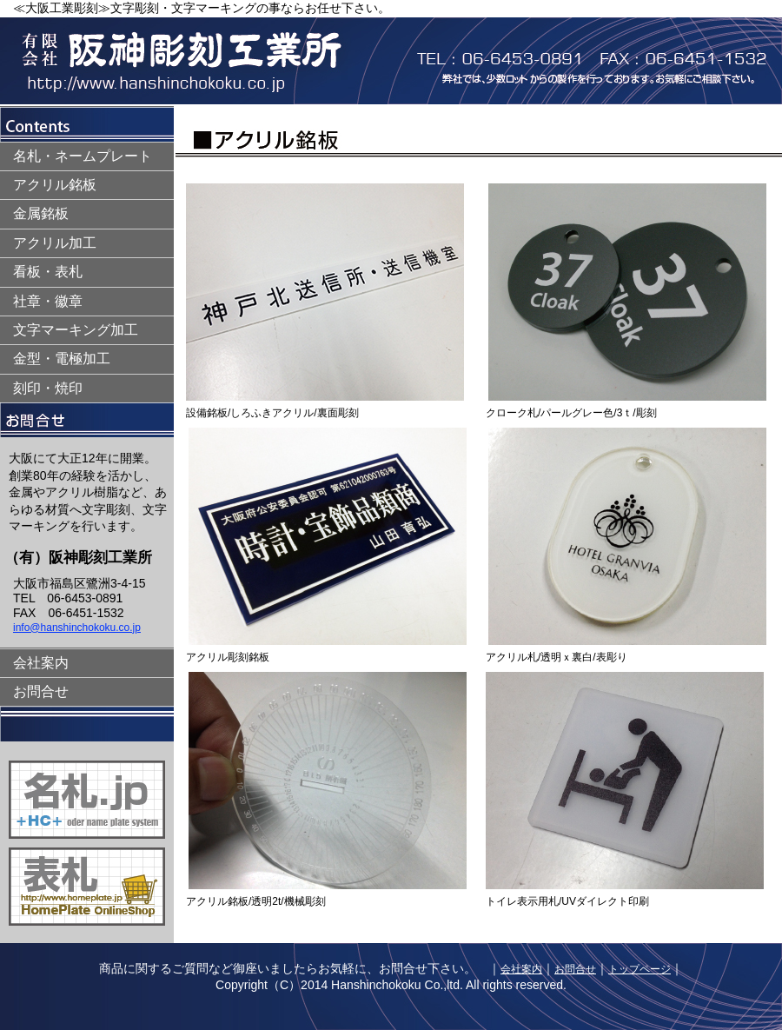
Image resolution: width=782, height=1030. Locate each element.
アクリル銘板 (54, 184)
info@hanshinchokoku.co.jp (77, 627)
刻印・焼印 (48, 388)
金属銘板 (41, 213)
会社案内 (41, 662)
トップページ (639, 969)
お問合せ (41, 691)
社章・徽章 (48, 301)
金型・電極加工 (61, 358)
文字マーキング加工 (75, 329)
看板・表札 (48, 271)
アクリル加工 (54, 243)
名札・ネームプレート (82, 156)
